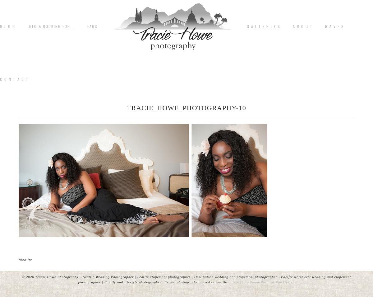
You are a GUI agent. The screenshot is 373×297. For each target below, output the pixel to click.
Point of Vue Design (278, 282)
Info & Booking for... (51, 26)
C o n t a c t (14, 79)
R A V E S (334, 26)
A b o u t (303, 26)
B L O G (7, 26)
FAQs (92, 26)
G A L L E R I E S (263, 26)
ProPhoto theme (247, 282)
